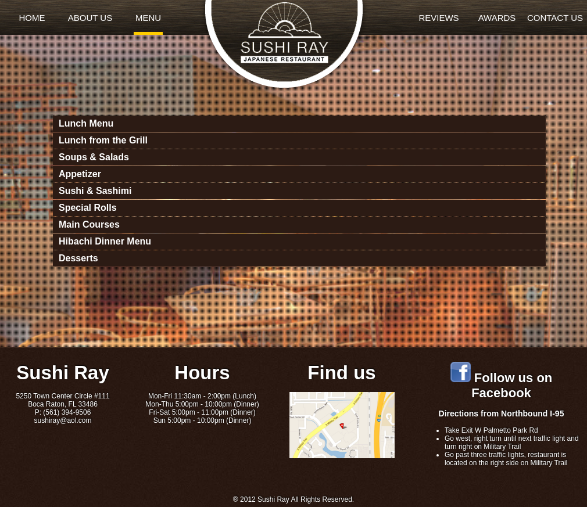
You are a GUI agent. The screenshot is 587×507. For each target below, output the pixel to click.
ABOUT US (90, 18)
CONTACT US (555, 18)
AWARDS (497, 18)
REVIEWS (438, 18)
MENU (148, 18)
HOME (32, 18)
